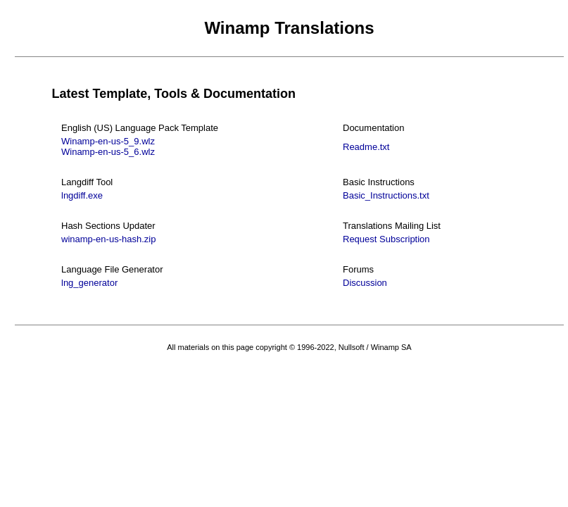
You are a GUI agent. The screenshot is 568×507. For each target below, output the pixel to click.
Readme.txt (366, 147)
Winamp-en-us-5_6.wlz (108, 151)
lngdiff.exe (82, 195)
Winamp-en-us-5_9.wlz (108, 141)
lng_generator (89, 282)
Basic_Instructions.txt (386, 195)
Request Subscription (386, 239)
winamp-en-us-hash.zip (108, 239)
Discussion (365, 282)
